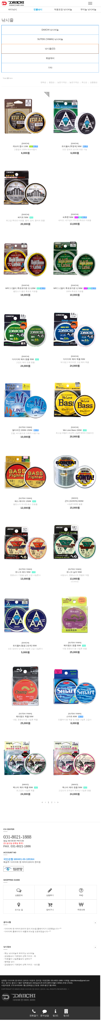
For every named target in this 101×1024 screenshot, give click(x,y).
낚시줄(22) (50, 48)
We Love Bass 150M (75, 438)
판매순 (44, 82)
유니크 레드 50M (25, 577)
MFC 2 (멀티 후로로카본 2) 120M (25, 292)
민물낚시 (38, 9)
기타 (50, 67)
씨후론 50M (75, 224)
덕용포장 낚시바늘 (63, 9)
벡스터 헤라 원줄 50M (75, 798)
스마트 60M (75, 726)
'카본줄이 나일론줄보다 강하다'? (18, 963)
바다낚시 (12, 9)
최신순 (85, 82)
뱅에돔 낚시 (9, 966)
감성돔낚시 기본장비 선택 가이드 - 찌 (20, 960)
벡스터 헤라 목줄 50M (25, 794)
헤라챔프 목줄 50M (25, 723)
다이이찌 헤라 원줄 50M (26, 363)
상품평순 (94, 82)
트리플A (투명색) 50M (75, 153)
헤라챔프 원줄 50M (75, 655)
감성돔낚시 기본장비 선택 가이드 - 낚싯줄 (22, 969)
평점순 (52, 82)
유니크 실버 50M (75, 581)
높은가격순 (75, 82)
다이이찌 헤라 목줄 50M (74, 367)
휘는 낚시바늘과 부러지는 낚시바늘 (19, 957)
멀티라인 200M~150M (25, 435)
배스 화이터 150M (25, 506)
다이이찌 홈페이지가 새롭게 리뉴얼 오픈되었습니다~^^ (27, 935)
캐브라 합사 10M (25, 149)
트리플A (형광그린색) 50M (25, 651)
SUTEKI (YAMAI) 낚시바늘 (50, 39)
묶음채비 (50, 58)
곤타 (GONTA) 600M (74, 510)
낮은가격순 (63, 82)
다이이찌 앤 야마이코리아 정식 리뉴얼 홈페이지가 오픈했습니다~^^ (32, 933)
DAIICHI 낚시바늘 (50, 30)
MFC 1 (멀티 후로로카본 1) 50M (75, 296)
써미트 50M (25, 221)
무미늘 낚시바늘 (88, 9)
